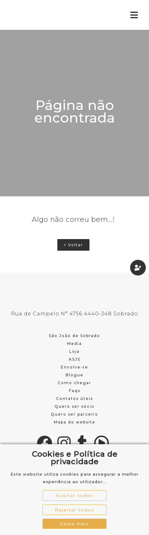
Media (74, 343)
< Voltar (73, 245)
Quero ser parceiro (74, 414)
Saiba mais (74, 523)
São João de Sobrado (74, 335)
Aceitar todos (74, 495)
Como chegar (74, 382)
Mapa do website (74, 422)
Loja (74, 351)
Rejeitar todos (74, 509)
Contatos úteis (74, 398)
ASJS (74, 359)
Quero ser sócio (74, 406)
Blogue (74, 375)
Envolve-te (74, 367)
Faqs (74, 390)
